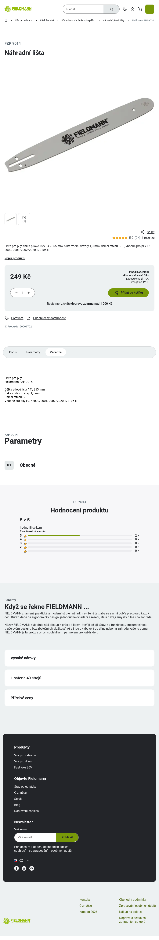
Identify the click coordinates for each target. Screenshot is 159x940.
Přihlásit (67, 839)
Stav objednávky (26, 789)
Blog (18, 807)
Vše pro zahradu (23, 20)
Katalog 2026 (88, 915)
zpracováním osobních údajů (53, 853)
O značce (21, 795)
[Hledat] (111, 9)
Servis (19, 801)
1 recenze (148, 238)
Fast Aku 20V (24, 769)
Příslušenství (47, 20)
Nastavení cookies (27, 813)
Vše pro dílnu (24, 763)
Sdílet (147, 232)
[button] (127, 293)
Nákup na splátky (131, 915)
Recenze (56, 353)
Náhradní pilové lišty (113, 20)
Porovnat (14, 319)
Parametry (34, 353)
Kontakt (84, 903)
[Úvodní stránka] (6, 20)
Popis (13, 353)
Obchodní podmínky (132, 903)
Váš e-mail (22, 831)
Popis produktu (15, 258)
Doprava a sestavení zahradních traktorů (132, 923)
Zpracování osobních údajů (137, 909)
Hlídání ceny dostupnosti (47, 319)
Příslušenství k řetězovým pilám (78, 20)
